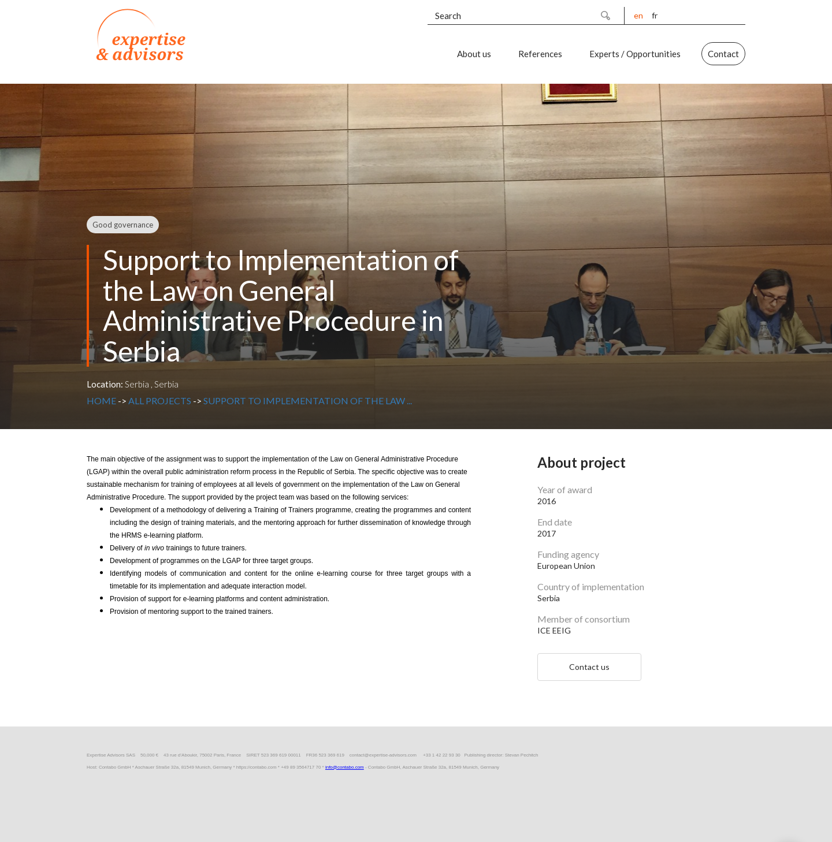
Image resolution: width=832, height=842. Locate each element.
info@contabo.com (344, 767)
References (540, 54)
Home (101, 400)
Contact (723, 54)
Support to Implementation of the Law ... (307, 400)
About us (474, 54)
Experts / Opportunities (635, 54)
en (638, 15)
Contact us (589, 667)
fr (655, 15)
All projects (159, 400)
